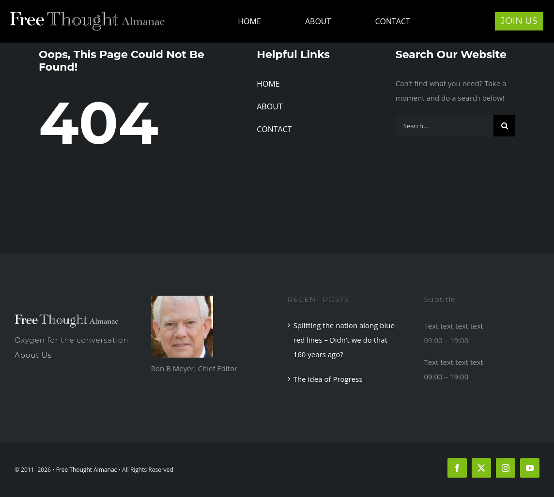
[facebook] (457, 468)
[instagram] (505, 468)
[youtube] (529, 468)
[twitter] (481, 468)
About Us (33, 355)
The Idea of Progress (328, 379)
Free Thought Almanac (86, 470)
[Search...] (444, 125)
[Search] (504, 125)
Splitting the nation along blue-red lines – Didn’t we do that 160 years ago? (345, 339)
